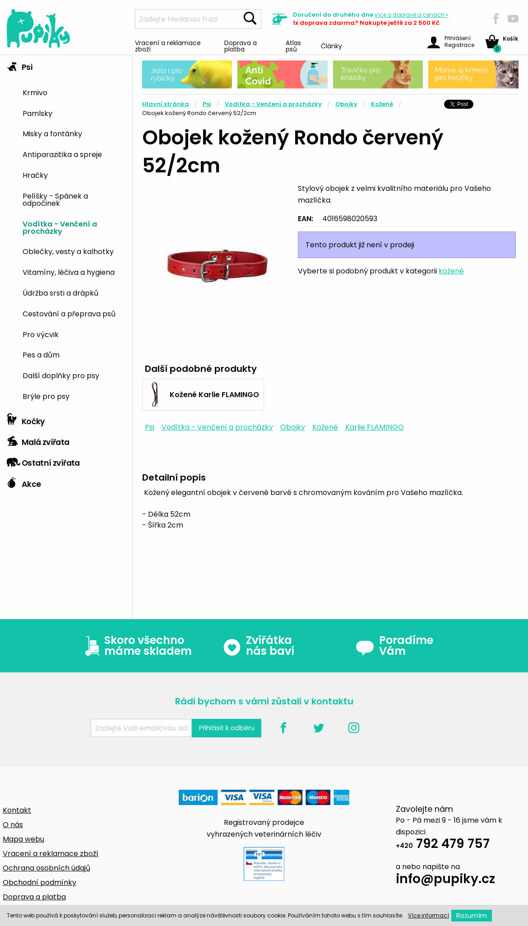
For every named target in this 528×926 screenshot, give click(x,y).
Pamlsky (37, 112)
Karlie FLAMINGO (374, 427)
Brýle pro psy (46, 395)
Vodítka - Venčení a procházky (60, 227)
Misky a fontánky (52, 133)
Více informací (428, 915)
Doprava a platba (240, 45)
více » (412, 15)
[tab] (66, 232)
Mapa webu (23, 839)
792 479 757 (443, 845)
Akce (24, 482)
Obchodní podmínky (39, 882)
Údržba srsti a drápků (60, 292)
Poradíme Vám (394, 646)
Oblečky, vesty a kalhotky (68, 250)
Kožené (382, 104)
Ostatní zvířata (43, 460)
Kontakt (17, 810)
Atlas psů (293, 45)
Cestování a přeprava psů (69, 313)
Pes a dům (41, 354)
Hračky (35, 174)
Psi (19, 65)
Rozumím (471, 915)
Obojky (346, 104)
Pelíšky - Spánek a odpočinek (55, 199)
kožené (451, 271)
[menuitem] (74, 92)
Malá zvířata (38, 440)
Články (331, 45)
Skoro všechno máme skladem (136, 646)
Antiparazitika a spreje (62, 153)
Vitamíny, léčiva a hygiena (69, 271)
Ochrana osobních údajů (46, 868)
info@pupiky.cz (445, 880)
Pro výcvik (41, 333)
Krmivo (35, 92)
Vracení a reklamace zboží (168, 45)
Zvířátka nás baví (258, 646)
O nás (13, 825)
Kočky (26, 419)
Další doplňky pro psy (61, 375)
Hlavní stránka (165, 104)
